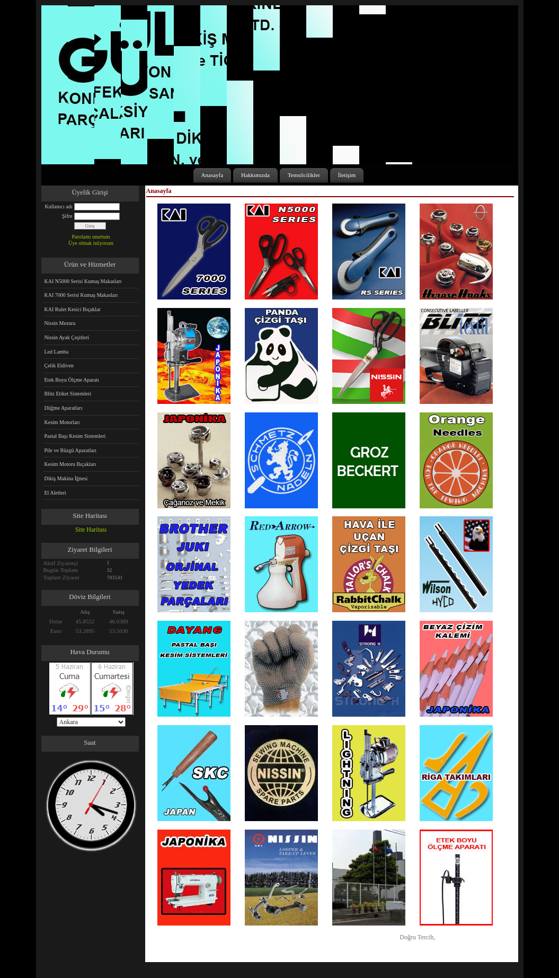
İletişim (347, 175)
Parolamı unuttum (91, 237)
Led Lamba (57, 352)
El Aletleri (55, 493)
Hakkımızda (255, 175)
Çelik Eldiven (59, 365)
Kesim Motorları (62, 422)
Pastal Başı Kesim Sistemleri (75, 436)
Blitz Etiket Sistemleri (68, 394)
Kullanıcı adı (59, 206)
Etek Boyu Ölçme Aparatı (72, 380)
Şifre (67, 216)
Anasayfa (212, 175)
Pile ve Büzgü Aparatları (71, 450)
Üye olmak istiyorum (90, 243)
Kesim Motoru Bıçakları (70, 464)
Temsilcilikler (304, 175)
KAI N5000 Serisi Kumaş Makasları (83, 281)
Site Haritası (91, 529)
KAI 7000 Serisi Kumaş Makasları (81, 295)
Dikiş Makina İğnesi (66, 478)
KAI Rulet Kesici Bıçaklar (73, 309)
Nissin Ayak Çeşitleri (67, 337)
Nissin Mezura (60, 323)
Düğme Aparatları (64, 408)
